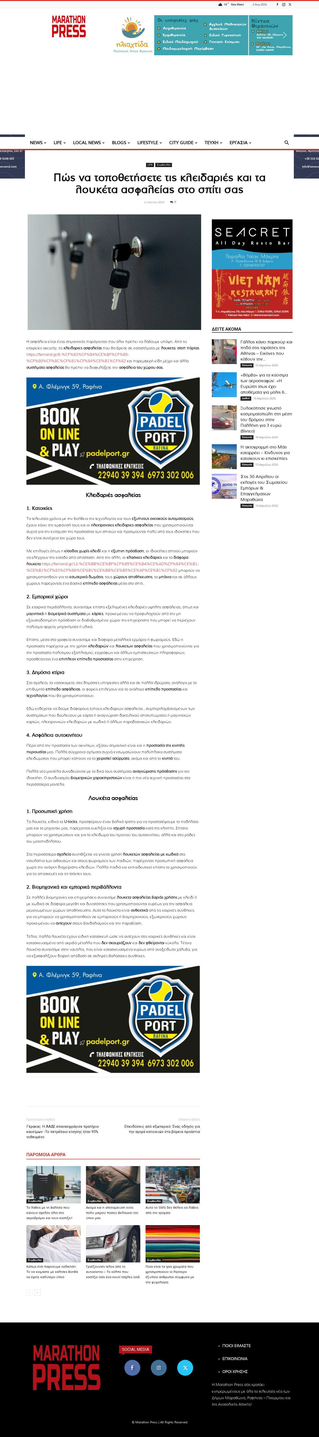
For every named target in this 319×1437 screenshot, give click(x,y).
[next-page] (37, 1292)
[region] (202, 35)
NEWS (38, 143)
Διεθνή (246, 398)
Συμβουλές (163, 165)
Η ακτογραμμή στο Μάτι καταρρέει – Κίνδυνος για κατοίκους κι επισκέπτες (265, 453)
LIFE (60, 143)
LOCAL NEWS (89, 143)
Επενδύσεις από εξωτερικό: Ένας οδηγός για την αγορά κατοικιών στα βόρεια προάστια (162, 1129)
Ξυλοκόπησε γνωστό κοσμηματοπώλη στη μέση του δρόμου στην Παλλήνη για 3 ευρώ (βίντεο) (266, 419)
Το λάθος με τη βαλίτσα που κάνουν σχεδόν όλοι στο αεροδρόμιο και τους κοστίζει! (49, 1213)
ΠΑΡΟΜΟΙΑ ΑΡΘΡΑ (46, 1154)
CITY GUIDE (183, 143)
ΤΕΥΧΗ (213, 143)
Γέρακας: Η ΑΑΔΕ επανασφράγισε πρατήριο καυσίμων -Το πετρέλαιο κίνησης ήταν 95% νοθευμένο (62, 1131)
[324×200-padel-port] (113, 431)
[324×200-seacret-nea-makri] (252, 244)
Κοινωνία (247, 365)
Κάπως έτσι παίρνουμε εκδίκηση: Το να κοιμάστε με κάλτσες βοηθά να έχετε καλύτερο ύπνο (52, 1272)
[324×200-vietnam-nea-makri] (252, 294)
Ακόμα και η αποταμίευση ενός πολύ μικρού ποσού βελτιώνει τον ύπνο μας (112, 1213)
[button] (202, 35)
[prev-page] (29, 1292)
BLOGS (121, 143)
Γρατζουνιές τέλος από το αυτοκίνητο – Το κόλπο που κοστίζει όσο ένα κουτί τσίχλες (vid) (113, 1272)
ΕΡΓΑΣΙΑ (240, 143)
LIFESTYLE (149, 143)
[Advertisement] (159, 99)
